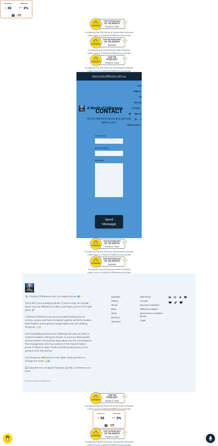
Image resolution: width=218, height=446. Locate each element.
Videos (137, 91)
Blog (113, 309)
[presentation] (118, 205)
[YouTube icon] (170, 302)
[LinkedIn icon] (170, 297)
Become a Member (149, 305)
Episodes (115, 297)
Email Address (102, 148)
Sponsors (139, 102)
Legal (142, 320)
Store (114, 313)
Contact (136, 108)
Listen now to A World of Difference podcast (109, 35)
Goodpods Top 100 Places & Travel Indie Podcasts (109, 32)
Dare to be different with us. (109, 76)
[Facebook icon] (185, 297)
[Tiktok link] (129, 114)
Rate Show (145, 297)
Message (99, 160)
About (114, 305)
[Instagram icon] (175, 297)
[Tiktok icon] (176, 302)
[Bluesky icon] (181, 302)
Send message (109, 222)
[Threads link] (135, 119)
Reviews (115, 317)
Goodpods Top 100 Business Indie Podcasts (109, 50)
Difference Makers (149, 309)
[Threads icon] (180, 297)
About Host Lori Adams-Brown (151, 314)
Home (140, 85)
